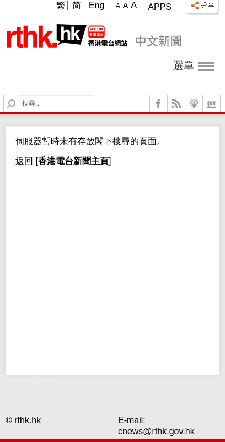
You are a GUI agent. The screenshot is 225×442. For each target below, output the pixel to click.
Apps (160, 7)
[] (72, 161)
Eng (96, 5)
